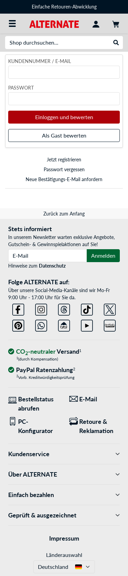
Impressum (64, 538)
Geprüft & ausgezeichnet (64, 515)
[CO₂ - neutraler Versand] (44, 352)
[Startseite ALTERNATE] (54, 23)
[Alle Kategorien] (12, 23)
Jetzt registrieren (64, 159)
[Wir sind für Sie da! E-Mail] (94, 399)
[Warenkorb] (116, 23)
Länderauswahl (64, 554)
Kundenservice (64, 454)
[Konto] (96, 23)
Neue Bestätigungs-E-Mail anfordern (64, 179)
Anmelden (103, 255)
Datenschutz (52, 266)
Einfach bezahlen (64, 494)
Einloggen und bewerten (64, 117)
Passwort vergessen (64, 169)
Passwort (21, 88)
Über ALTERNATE (64, 474)
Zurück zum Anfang (64, 214)
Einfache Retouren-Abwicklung (64, 7)
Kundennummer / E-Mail (39, 61)
